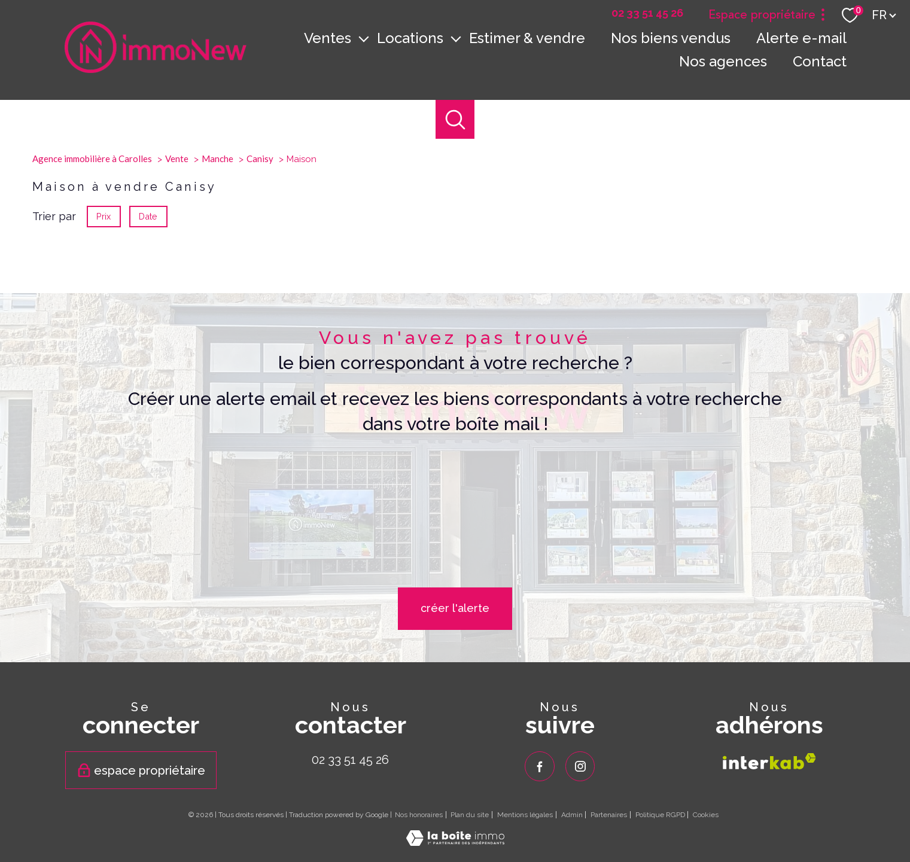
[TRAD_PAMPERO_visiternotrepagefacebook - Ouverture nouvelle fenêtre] (540, 766)
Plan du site (470, 815)
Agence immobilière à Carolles (92, 287)
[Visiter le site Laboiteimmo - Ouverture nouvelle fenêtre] (455, 842)
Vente (176, 287)
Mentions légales (525, 815)
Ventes (327, 38)
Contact (820, 61)
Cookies (706, 815)
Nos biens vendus (671, 38)
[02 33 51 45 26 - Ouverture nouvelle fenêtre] (647, 13)
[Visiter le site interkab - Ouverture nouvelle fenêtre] (769, 761)
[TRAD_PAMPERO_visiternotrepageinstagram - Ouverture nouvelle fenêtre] (580, 766)
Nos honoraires (419, 815)
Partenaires (609, 815)
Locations (410, 38)
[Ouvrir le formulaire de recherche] (455, 119)
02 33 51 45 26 (350, 760)
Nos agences (723, 61)
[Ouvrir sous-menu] (364, 38)
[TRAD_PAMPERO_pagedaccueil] (155, 69)
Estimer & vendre (527, 38)
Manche (217, 287)
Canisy (259, 287)
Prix (103, 345)
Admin (572, 815)
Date (148, 345)
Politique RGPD (660, 815)
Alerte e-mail (801, 38)
